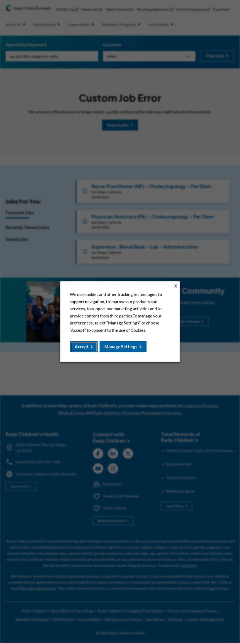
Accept (83, 348)
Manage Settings (121, 348)
